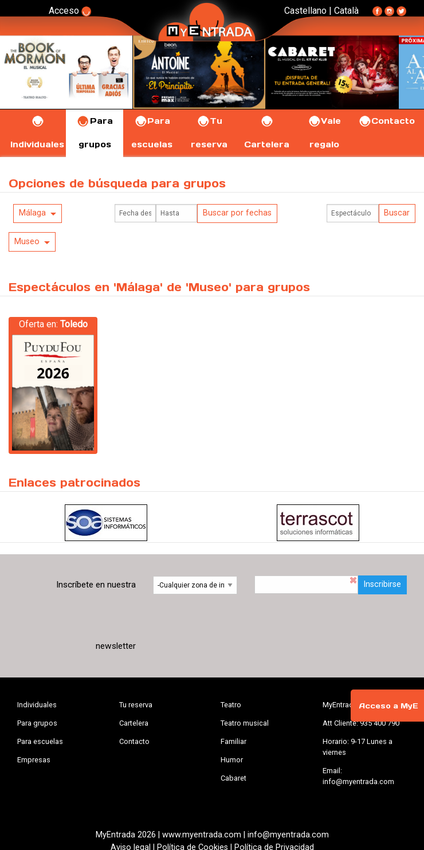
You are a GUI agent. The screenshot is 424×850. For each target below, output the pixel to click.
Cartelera (133, 723)
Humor (232, 759)
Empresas (33, 759)
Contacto (386, 121)
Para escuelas (40, 741)
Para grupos (37, 723)
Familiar (233, 741)
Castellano (305, 10)
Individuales (37, 704)
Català (346, 10)
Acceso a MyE (388, 706)
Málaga (32, 213)
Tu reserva (135, 704)
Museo (27, 241)
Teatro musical (245, 723)
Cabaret (233, 778)
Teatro (231, 704)
